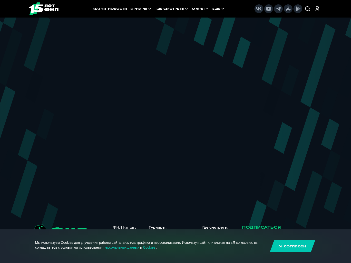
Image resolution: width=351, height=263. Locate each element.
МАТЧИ (99, 9)
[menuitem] (172, 8)
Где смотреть (172, 8)
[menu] (190, 8)
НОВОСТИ (117, 9)
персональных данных (121, 247)
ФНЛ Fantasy (124, 227)
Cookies (149, 247)
